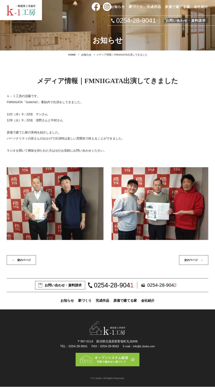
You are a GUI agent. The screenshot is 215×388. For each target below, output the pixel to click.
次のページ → (192, 260)
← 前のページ (22, 260)
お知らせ (86, 54)
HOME (72, 54)
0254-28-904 (115, 286)
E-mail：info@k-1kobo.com (138, 346)
